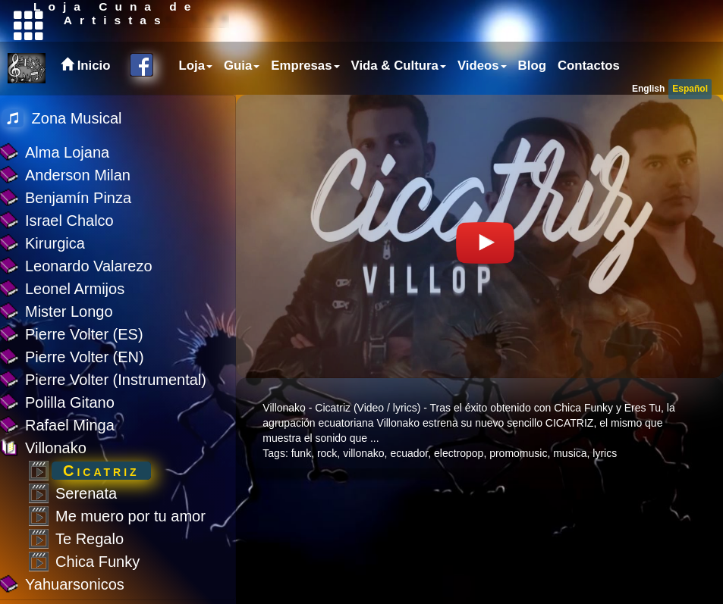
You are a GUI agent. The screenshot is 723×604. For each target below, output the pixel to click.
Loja (196, 65)
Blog (532, 65)
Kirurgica (55, 243)
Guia (241, 65)
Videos (482, 65)
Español (690, 88)
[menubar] (397, 66)
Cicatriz (101, 470)
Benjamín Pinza (78, 197)
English (648, 88)
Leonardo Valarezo (88, 266)
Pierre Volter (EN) (84, 357)
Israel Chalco (69, 220)
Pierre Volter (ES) (84, 334)
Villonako (55, 448)
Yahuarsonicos (74, 584)
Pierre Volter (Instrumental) (115, 379)
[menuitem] (194, 66)
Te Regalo (89, 538)
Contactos (589, 65)
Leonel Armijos (74, 288)
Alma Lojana (67, 152)
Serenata (86, 493)
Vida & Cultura (398, 65)
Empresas (305, 65)
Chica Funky (97, 561)
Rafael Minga (70, 425)
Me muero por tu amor (130, 516)
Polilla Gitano (70, 402)
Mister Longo (69, 311)
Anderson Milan (77, 175)
